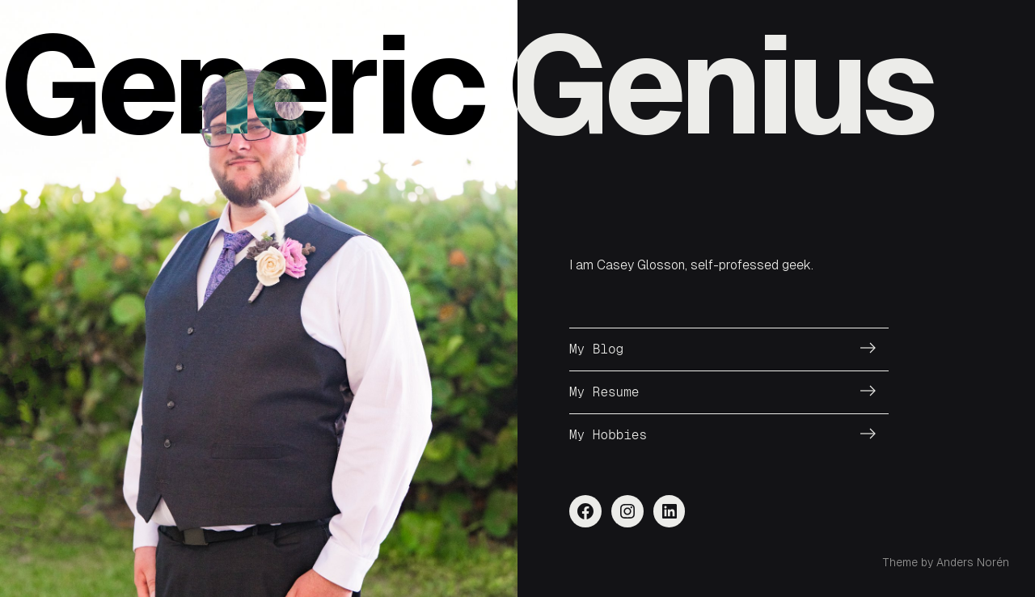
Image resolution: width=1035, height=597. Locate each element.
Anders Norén (972, 562)
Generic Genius (466, 85)
